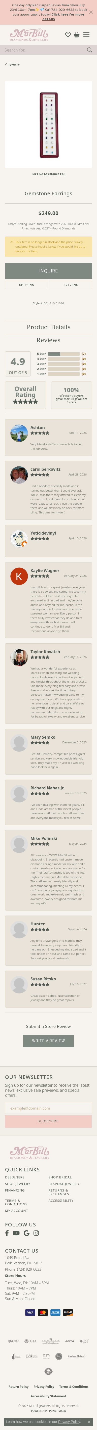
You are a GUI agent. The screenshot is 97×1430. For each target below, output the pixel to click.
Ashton (37, 427)
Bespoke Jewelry (64, 1183)
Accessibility (61, 1200)
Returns (70, 285)
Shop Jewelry (17, 1183)
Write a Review (48, 1040)
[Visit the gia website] (30, 1341)
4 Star (41, 359)
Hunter (37, 924)
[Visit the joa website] (16, 1356)
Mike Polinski (43, 838)
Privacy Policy (44, 1387)
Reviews (48, 340)
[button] (68, 35)
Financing (15, 1190)
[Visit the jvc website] (32, 1356)
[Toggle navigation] (88, 34)
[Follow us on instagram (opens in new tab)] (36, 1233)
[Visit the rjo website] (46, 1356)
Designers (14, 1177)
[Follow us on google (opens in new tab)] (26, 1233)
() (84, 354)
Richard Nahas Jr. (47, 788)
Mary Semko (42, 737)
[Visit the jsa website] (59, 1356)
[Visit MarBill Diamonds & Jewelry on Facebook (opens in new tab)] (7, 1233)
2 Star (41, 369)
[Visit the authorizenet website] (48, 1371)
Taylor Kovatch (45, 651)
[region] (48, 124)
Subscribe (48, 1121)
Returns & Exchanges (59, 1192)
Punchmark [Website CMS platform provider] (57, 1411)
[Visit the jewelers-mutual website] (76, 1356)
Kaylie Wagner (44, 570)
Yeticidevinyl (43, 533)
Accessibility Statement (48, 1396)
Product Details (49, 327)
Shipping (26, 285)
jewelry (14, 64)
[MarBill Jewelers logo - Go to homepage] (28, 34)
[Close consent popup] (89, 1421)
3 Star (41, 364)
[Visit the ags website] (51, 1341)
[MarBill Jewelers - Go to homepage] (29, 1152)
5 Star (41, 354)
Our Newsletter (29, 1077)
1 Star (41, 374)
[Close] (91, 12)
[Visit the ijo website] (13, 1341)
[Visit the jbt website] (84, 1341)
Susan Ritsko (43, 979)
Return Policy (19, 1387)
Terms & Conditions (16, 1202)
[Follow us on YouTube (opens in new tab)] (16, 1233)
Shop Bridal (60, 1177)
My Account (16, 1210)
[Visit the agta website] (69, 1341)
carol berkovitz (45, 469)
